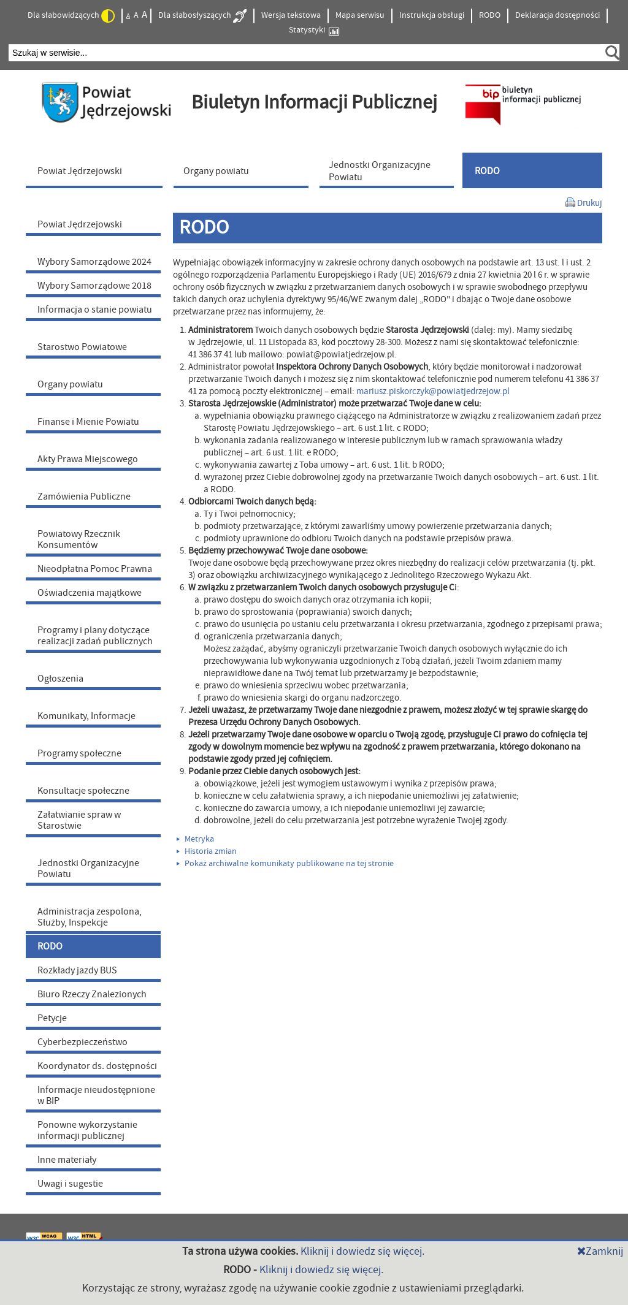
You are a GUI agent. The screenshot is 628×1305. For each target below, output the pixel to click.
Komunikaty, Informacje (86, 716)
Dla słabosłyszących (202, 16)
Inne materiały (66, 1160)
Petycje (52, 1018)
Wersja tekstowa (291, 15)
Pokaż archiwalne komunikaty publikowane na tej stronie (285, 863)
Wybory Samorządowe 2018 (94, 286)
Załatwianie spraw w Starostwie (79, 820)
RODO (489, 15)
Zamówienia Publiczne (84, 496)
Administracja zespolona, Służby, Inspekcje (89, 917)
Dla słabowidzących (71, 16)
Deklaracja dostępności (557, 15)
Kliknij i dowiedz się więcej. (362, 1251)
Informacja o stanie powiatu (94, 309)
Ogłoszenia (60, 678)
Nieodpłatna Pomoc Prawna (94, 569)
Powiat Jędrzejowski (79, 224)
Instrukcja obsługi (431, 15)
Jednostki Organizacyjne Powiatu (88, 868)
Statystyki (314, 30)
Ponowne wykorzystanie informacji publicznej (87, 1130)
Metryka (195, 839)
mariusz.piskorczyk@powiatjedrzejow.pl (433, 391)
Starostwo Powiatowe (82, 347)
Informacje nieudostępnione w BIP (96, 1095)
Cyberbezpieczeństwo (82, 1042)
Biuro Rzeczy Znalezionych (92, 994)
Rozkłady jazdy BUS (77, 970)
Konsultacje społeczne (83, 791)
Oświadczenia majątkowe (89, 593)
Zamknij (600, 1251)
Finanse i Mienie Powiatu (88, 422)
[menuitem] (97, 170)
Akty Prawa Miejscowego (87, 459)
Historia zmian (207, 851)
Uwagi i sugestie (70, 1184)
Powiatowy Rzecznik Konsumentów (78, 539)
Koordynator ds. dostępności (97, 1066)
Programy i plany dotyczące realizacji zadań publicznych (95, 635)
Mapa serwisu (360, 15)
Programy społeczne (79, 753)
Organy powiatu (70, 384)
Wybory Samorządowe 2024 (94, 262)
